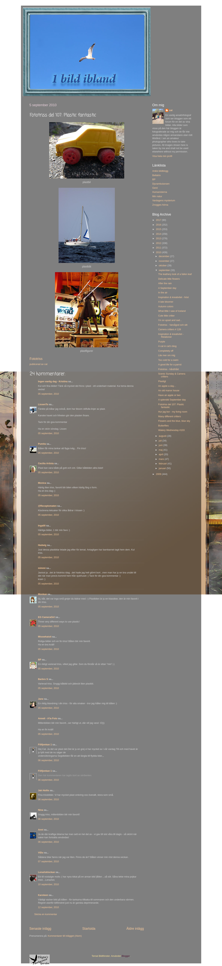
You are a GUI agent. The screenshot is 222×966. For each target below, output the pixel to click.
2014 (159, 234)
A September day (167, 288)
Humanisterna (159, 192)
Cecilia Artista (46, 463)
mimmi (42, 568)
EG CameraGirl (46, 617)
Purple (161, 341)
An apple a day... (167, 386)
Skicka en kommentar (45, 914)
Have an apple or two (169, 395)
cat (170, 110)
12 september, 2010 (48, 907)
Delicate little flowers (169, 279)
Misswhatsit (44, 636)
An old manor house (168, 390)
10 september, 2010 (48, 884)
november (164, 261)
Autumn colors (165, 306)
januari (162, 468)
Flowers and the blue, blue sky (174, 421)
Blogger (126, 956)
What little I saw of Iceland (172, 311)
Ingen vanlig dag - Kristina (53, 381)
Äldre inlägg (135, 928)
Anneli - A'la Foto (47, 718)
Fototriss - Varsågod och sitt (172, 325)
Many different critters (169, 416)
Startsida (88, 928)
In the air (162, 292)
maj (161, 450)
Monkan (42, 594)
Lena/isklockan (46, 872)
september (165, 270)
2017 (159, 220)
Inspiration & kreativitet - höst (173, 297)
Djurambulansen (161, 183)
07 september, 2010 (48, 861)
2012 (159, 243)
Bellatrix (156, 175)
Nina (40, 810)
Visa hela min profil (162, 156)
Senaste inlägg (40, 928)
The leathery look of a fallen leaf (175, 274)
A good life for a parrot (169, 364)
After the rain (165, 283)
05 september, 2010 (48, 394)
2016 (159, 224)
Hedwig (42, 545)
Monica (42, 483)
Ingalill (42, 525)
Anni (40, 829)
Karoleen (43, 895)
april (161, 454)
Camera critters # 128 (169, 329)
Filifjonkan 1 (45, 744)
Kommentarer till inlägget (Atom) (65, 936)
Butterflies (163, 425)
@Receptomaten (47, 506)
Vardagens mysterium (163, 200)
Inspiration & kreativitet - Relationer (171, 335)
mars (162, 459)
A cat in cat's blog (167, 346)
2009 (159, 474)
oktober (163, 265)
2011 (159, 247)
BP (39, 659)
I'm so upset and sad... (170, 320)
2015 (159, 229)
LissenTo (43, 404)
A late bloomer (165, 302)
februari (163, 463)
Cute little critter (166, 315)
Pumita (42, 444)
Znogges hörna (160, 205)
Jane (41, 699)
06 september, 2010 (48, 760)
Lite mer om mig (166, 355)
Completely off (165, 351)
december (164, 256)
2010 (159, 252)
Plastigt (162, 381)
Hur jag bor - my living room (172, 411)
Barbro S (43, 679)
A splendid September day (172, 399)
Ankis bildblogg (160, 171)
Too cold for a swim (168, 360)
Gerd (155, 188)
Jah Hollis (43, 790)
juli (160, 440)
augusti (163, 436)
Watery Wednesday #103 (171, 430)
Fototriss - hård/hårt (168, 369)
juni (161, 445)
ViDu (40, 852)
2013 (159, 238)
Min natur (157, 196)
